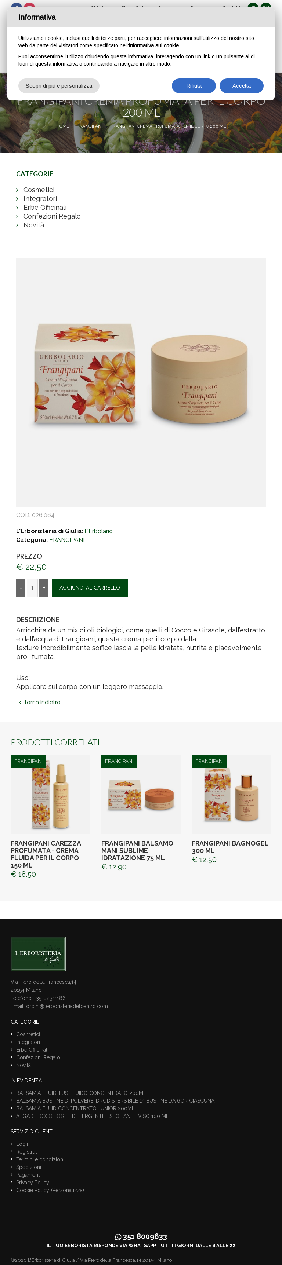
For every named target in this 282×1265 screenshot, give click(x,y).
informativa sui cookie (154, 45)
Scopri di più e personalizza (59, 85)
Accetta (241, 85)
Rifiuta (194, 85)
